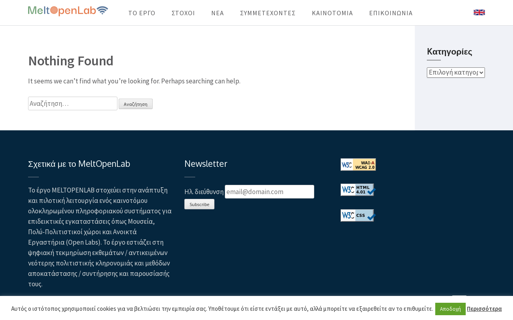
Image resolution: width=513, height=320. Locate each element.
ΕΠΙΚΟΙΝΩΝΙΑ (391, 13)
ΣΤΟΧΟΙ (183, 13)
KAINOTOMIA (332, 13)
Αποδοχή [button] (450, 309)
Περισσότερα (484, 308)
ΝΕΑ (217, 13)
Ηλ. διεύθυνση (204, 191)
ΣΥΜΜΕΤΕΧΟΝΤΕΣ (268, 13)
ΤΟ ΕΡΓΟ (142, 13)
